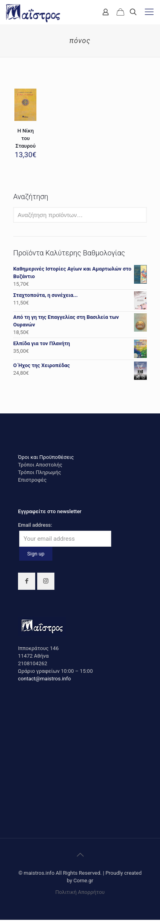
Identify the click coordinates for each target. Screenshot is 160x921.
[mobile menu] (149, 12)
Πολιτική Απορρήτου (79, 892)
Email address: (35, 525)
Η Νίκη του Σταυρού (26, 138)
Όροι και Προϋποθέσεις (46, 457)
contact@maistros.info (44, 679)
